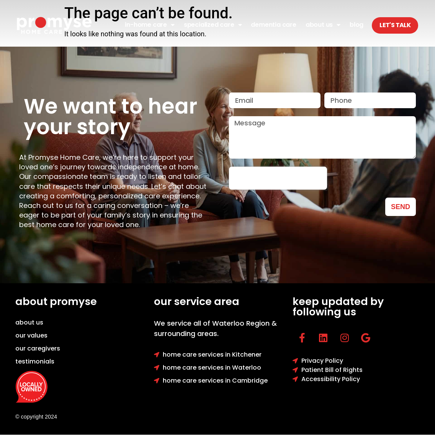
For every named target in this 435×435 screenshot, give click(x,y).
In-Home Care (149, 25)
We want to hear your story (110, 116)
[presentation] (278, 178)
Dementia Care (273, 24)
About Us (323, 25)
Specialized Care (213, 25)
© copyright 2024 (36, 417)
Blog (356, 24)
